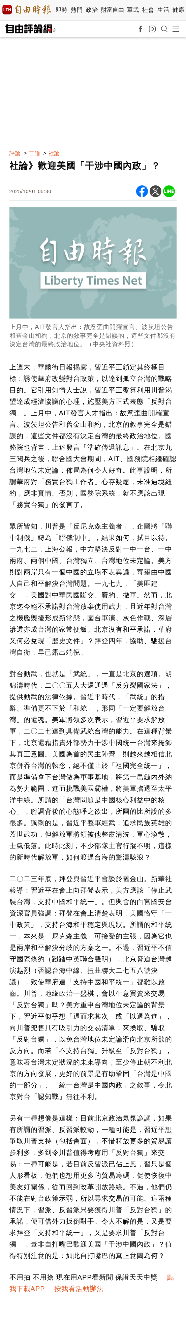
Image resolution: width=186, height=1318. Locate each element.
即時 (61, 10)
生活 (163, 10)
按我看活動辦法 (79, 1288)
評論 (15, 153)
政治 (92, 10)
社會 (148, 10)
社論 (54, 153)
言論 (34, 153)
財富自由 (112, 10)
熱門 (77, 10)
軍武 (133, 10)
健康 (178, 10)
